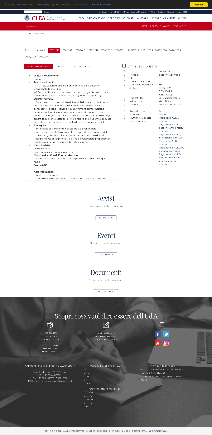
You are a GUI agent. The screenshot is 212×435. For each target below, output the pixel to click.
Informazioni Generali (38, 66)
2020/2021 (120, 50)
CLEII (87, 383)
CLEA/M (88, 392)
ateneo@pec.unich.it (108, 336)
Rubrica (170, 12)
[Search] (33, 11)
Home (144, 26)
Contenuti (60, 66)
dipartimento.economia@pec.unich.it (53, 381)
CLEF (87, 380)
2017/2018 (79, 50)
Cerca (46, 12)
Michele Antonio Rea (170, 104)
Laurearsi (142, 18)
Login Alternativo (158, 430)
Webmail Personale (139, 12)
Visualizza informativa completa (97, 4)
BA (85, 369)
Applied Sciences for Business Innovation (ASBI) (162, 378)
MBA (87, 406)
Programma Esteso (81, 66)
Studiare (128, 18)
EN (185, 12)
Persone (155, 26)
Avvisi (166, 26)
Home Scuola (101, 12)
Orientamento (96, 18)
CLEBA (88, 395)
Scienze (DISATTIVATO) (153, 373)
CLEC (87, 376)
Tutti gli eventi (106, 255)
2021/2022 (133, 50)
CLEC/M (88, 399)
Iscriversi (113, 18)
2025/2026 (31, 56)
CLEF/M (88, 403)
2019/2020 (106, 50)
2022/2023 (147, 50)
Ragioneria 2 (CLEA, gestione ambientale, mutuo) (171, 127)
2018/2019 (92, 50)
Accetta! (199, 4)
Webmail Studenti (157, 12)
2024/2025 (175, 50)
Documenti (180, 26)
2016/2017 (66, 50)
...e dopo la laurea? (163, 18)
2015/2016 (53, 50)
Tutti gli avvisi (106, 218)
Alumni (182, 18)
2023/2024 (161, 50)
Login (179, 12)
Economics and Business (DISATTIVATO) (162, 369)
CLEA (82, 18)
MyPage (125, 12)
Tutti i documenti (106, 292)
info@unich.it (109, 333)
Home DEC (114, 12)
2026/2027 (44, 56)
